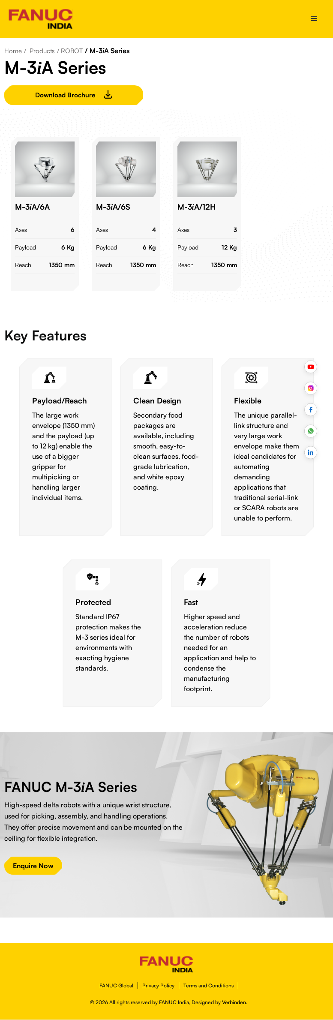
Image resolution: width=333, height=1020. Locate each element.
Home (13, 51)
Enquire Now (33, 865)
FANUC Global (116, 985)
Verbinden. (234, 1002)
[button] (314, 19)
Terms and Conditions (208, 985)
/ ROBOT (70, 51)
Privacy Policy (158, 985)
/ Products (39, 51)
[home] (41, 18)
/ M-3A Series (107, 50)
